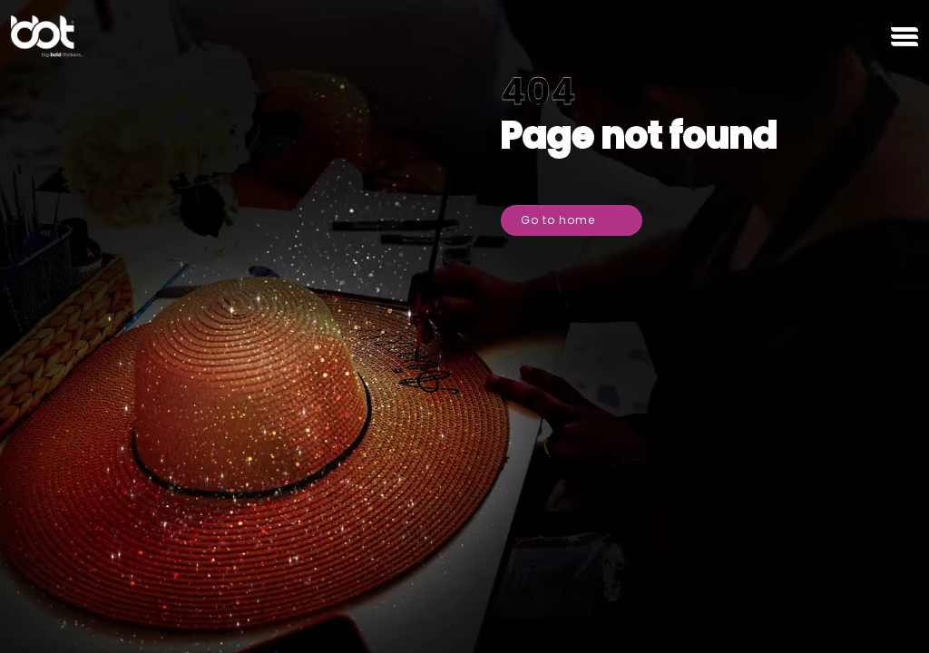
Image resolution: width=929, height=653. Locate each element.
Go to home (575, 217)
